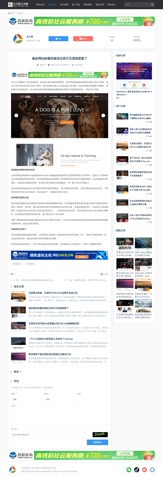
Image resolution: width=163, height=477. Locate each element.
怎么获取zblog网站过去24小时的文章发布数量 (124, 317)
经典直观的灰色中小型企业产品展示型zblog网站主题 (141, 189)
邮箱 (46, 394)
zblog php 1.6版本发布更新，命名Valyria (143, 276)
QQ (152, 469)
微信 (128, 469)
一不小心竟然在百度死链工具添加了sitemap (51, 339)
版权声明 (100, 4)
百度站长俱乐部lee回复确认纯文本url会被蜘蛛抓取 (54, 323)
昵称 (13, 394)
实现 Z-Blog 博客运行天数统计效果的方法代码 (143, 255)
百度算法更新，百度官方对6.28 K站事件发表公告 (53, 293)
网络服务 (88, 4)
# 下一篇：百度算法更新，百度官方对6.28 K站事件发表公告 (91, 280)
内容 (13, 406)
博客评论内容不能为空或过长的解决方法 (124, 255)
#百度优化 (30, 264)
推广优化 (76, 4)
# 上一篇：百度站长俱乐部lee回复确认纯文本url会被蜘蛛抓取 (38, 280)
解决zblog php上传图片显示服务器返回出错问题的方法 (124, 276)
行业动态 (52, 4)
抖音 (136, 469)
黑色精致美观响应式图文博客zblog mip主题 (143, 317)
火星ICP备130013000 (30, 471)
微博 (144, 469)
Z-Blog (55, 471)
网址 (79, 394)
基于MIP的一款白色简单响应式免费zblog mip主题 (141, 161)
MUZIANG (36, 468)
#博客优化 (17, 264)
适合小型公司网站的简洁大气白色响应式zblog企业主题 (141, 218)
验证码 (14, 429)
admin (42, 65)
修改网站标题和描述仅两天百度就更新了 (49, 308)
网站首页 (40, 4)
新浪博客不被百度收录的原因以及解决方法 (50, 354)
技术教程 (64, 4)
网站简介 (112, 4)
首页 (12, 13)
